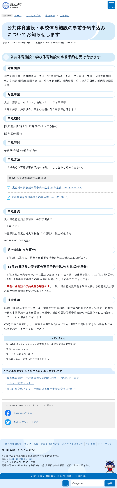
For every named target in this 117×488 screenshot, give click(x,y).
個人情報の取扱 (13, 444)
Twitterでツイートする (21, 422)
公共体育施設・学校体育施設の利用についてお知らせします (43, 378)
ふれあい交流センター (20, 383)
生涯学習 (50, 16)
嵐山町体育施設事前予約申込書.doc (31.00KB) (38, 197)
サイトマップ (105, 444)
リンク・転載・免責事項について (42, 444)
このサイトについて (72, 444)
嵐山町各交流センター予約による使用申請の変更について (42, 389)
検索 (109, 483)
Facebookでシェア (20, 413)
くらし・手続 (33, 16)
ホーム (65, 485)
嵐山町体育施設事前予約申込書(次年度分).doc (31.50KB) (44, 187)
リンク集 (90, 444)
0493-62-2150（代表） (22, 459)
